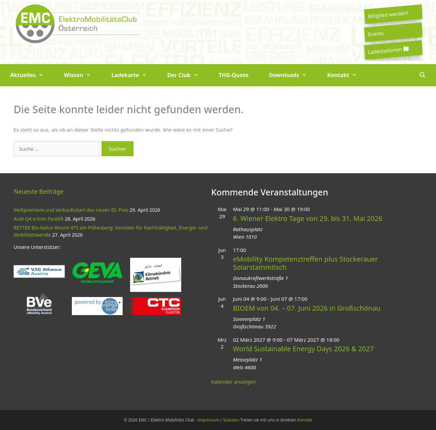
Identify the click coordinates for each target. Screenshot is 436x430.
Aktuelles (32, 75)
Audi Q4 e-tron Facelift (39, 219)
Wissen (82, 75)
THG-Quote (234, 75)
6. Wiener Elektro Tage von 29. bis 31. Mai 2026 (308, 218)
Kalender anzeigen (233, 381)
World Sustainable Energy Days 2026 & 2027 (303, 348)
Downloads (293, 75)
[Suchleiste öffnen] (422, 75)
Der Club (187, 75)
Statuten (231, 420)
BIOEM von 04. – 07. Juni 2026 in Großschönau (306, 308)
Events (376, 33)
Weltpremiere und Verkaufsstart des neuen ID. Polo (71, 210)
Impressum (208, 420)
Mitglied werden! (388, 14)
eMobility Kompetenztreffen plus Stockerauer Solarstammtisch (305, 263)
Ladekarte (134, 75)
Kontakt (347, 75)
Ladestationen (388, 50)
